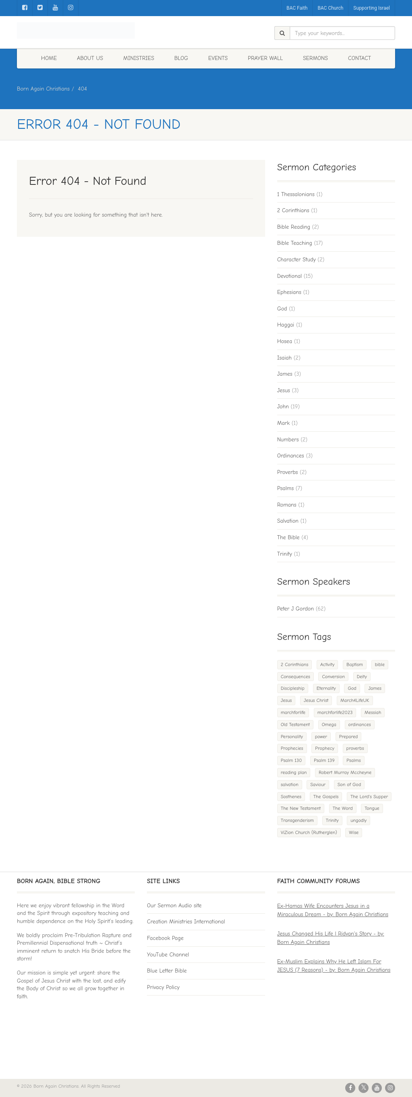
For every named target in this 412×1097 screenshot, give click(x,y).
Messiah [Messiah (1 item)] (373, 712)
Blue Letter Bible (167, 970)
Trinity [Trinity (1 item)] (332, 820)
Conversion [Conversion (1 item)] (333, 676)
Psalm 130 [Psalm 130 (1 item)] (291, 760)
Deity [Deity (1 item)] (362, 676)
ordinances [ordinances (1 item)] (359, 724)
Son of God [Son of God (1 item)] (349, 784)
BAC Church (330, 8)
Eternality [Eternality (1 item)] (326, 688)
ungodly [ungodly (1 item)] (358, 820)
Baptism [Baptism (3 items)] (354, 664)
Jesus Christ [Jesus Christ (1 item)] (316, 700)
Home (49, 58)
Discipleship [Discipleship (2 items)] (293, 688)
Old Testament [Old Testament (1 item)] (295, 724)
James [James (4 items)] (374, 688)
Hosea (284, 341)
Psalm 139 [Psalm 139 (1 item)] (324, 760)
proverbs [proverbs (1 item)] (355, 748)
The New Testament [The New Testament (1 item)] (301, 808)
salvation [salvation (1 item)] (290, 784)
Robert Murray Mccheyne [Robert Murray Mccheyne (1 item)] (345, 772)
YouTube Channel (168, 954)
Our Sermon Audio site (174, 905)
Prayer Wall (265, 58)
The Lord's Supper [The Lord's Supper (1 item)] (369, 796)
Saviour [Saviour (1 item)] (317, 784)
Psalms (285, 488)
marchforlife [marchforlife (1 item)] (293, 712)
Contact (359, 58)
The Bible (288, 537)
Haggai (286, 324)
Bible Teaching (294, 243)
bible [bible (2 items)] (380, 664)
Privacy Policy (163, 987)
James (285, 373)
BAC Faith (296, 8)
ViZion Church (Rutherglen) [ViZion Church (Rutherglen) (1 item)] (309, 832)
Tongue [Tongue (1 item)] (372, 808)
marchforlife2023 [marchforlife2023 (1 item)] (334, 712)
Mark (283, 423)
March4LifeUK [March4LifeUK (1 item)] (354, 700)
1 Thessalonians (296, 194)
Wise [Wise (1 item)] (353, 832)
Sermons (315, 58)
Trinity (284, 554)
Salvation (288, 520)
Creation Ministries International (186, 921)
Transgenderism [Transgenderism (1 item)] (297, 820)
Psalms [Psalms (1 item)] (353, 760)
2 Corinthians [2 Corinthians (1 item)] (295, 664)
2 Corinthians (293, 210)
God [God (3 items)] (352, 688)
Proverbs (287, 472)
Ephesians (289, 292)
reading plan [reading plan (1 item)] (294, 772)
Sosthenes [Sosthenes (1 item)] (291, 796)
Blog (181, 58)
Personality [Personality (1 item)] (292, 736)
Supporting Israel (371, 8)
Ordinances (290, 455)
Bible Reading (293, 227)
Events (218, 58)
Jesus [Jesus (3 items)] (286, 700)
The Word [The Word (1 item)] (343, 808)
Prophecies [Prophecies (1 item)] (292, 748)
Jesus (283, 390)
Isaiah (284, 357)
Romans (287, 504)
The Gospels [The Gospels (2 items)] (326, 796)
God (282, 308)
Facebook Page (165, 938)
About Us (90, 58)
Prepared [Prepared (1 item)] (348, 736)
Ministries (138, 58)
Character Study (296, 259)
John (283, 406)
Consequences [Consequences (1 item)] (295, 676)
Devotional (289, 276)
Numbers (288, 439)
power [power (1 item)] (321, 736)
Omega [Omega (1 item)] (329, 724)
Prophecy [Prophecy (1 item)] (324, 748)
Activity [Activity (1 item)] (327, 664)
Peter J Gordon (295, 608)
